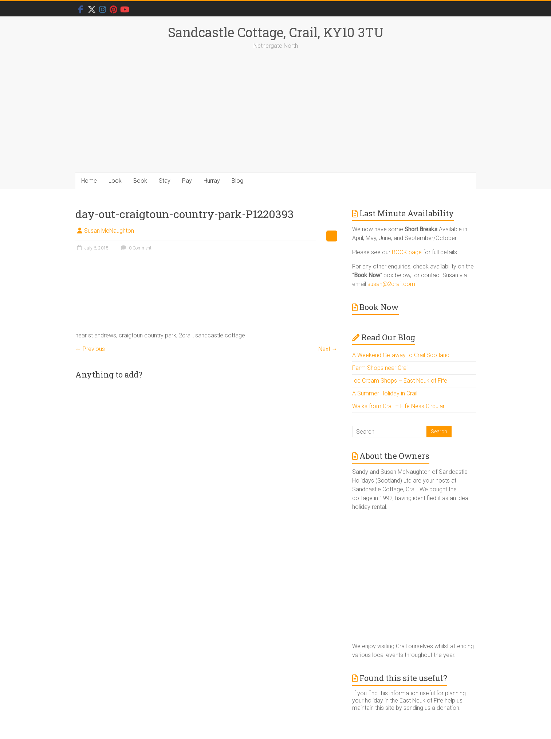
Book (140, 180)
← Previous (90, 348)
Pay (187, 180)
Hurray (212, 180)
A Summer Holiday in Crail (384, 393)
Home (89, 180)
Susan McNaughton (109, 230)
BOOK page (407, 252)
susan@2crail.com (391, 283)
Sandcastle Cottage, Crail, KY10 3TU (275, 32)
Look (115, 180)
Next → (328, 348)
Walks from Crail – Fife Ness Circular (398, 406)
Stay (164, 180)
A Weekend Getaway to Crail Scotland (400, 355)
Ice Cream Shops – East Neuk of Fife (399, 380)
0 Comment (135, 248)
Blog (237, 180)
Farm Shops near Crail (380, 367)
